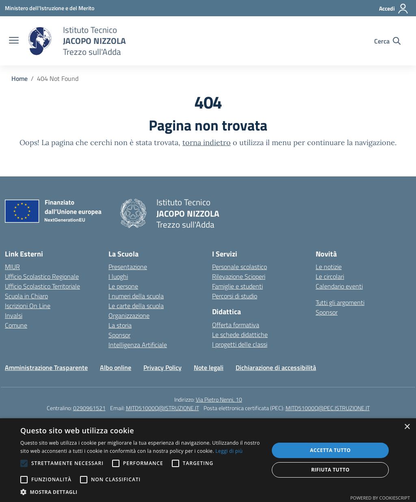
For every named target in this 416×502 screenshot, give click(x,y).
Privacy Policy (162, 367)
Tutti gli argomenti (340, 302)
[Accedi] (394, 8)
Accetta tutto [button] (330, 450)
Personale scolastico (239, 267)
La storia (120, 325)
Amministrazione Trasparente (46, 367)
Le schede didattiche (240, 334)
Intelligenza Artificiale (137, 345)
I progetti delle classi (239, 344)
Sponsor (119, 335)
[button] (141, 492)
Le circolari (330, 276)
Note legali (208, 367)
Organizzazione (129, 315)
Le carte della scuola (136, 306)
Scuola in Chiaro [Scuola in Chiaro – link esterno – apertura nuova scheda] (26, 296)
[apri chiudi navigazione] (14, 41)
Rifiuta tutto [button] (330, 469)
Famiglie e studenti (237, 286)
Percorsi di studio (234, 296)
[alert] (208, 460)
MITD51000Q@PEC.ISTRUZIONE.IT (328, 408)
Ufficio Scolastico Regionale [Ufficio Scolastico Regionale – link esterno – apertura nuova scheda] (42, 276)
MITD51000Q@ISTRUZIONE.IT (162, 408)
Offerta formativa (235, 325)
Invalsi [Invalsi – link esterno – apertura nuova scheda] (13, 315)
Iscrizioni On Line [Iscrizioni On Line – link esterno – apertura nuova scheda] (27, 306)
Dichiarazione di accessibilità (276, 367)
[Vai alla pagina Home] (19, 78)
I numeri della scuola (136, 296)
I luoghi (118, 276)
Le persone (123, 286)
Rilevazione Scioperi (238, 276)
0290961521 (89, 408)
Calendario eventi (339, 286)
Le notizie (329, 267)
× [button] (407, 427)
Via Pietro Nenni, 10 (219, 399)
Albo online (115, 367)
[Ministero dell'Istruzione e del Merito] (49, 8)
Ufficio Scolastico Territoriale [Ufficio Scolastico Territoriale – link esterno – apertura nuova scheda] (42, 286)
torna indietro (206, 142)
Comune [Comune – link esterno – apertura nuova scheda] (16, 325)
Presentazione (127, 267)
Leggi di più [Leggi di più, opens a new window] (229, 451)
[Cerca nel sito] (387, 41)
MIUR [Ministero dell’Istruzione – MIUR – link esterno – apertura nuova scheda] (12, 267)
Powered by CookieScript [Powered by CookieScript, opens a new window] (380, 498)
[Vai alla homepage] (40, 41)
